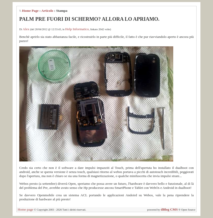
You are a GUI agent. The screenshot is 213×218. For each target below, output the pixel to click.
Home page (25, 209)
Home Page (30, 11)
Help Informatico (77, 29)
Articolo (47, 11)
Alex (26, 29)
